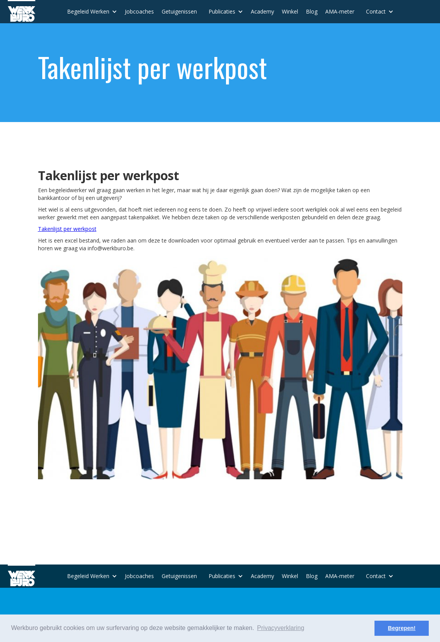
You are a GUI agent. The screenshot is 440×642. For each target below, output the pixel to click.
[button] (92, 11)
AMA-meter (339, 11)
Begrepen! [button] (402, 628)
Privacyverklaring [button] (280, 628)
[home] (21, 11)
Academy (262, 11)
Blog (311, 11)
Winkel (290, 11)
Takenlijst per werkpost (67, 228)
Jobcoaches (139, 11)
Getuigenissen (179, 11)
